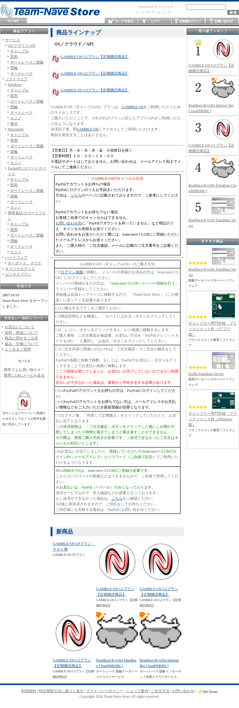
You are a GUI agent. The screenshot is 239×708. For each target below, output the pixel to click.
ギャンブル (19, 51)
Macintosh (16, 129)
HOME (13, 21)
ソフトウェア (16, 79)
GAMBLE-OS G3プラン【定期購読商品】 (95, 90)
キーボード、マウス (24, 263)
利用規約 (28, 691)
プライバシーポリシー (104, 691)
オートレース (21, 73)
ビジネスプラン (18, 274)
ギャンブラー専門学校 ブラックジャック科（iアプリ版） (212, 329)
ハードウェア (16, 257)
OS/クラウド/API (21, 45)
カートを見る (121, 21)
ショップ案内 (137, 691)
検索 (233, 12)
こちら (76, 195)
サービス (12, 40)
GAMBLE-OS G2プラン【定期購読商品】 (95, 73)
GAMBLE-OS (132, 107)
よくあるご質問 (18, 349)
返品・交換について (21, 344)
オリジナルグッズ (20, 269)
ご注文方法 (160, 691)
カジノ (15, 118)
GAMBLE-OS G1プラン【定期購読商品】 (95, 57)
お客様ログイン (188, 21)
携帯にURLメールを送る (24, 375)
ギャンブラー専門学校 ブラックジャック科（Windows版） (212, 419)
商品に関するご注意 (21, 338)
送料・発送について (21, 332)
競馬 (14, 57)
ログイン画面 (72, 272)
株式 (14, 124)
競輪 (14, 68)
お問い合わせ (221, 21)
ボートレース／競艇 (27, 62)
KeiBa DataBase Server (206, 374)
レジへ (154, 21)
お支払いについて (19, 327)
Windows (15, 84)
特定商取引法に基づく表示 (61, 691)
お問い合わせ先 (69, 223)
